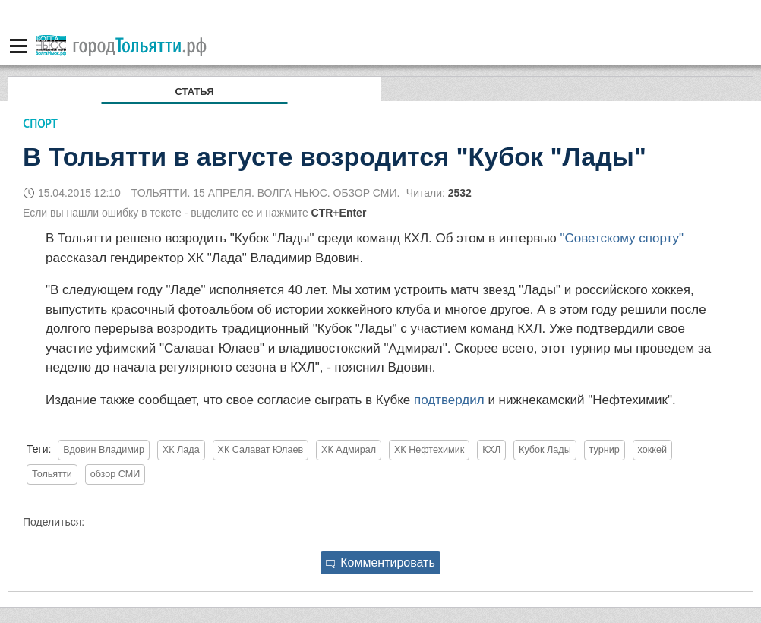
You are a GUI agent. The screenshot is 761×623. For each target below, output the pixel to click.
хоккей (652, 449)
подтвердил (449, 400)
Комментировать (380, 562)
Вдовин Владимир (103, 449)
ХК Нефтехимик (429, 449)
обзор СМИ (115, 474)
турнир (604, 449)
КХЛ (491, 449)
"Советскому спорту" (622, 238)
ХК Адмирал (348, 449)
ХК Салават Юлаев (261, 449)
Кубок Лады (545, 449)
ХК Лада (181, 449)
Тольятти (52, 474)
